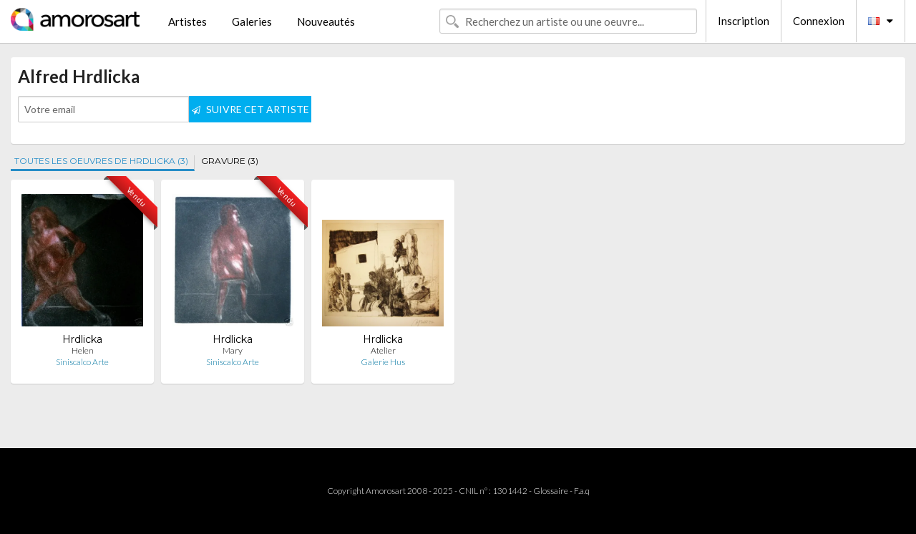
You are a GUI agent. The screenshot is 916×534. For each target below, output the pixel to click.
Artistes (187, 21)
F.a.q (582, 490)
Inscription (743, 20)
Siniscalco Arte (82, 361)
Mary (233, 350)
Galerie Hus (383, 361)
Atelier (383, 350)
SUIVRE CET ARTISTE (250, 109)
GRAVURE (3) (229, 160)
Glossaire (550, 490)
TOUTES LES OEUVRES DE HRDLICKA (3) (101, 160)
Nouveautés (326, 21)
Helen (83, 350)
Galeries (252, 21)
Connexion (818, 20)
